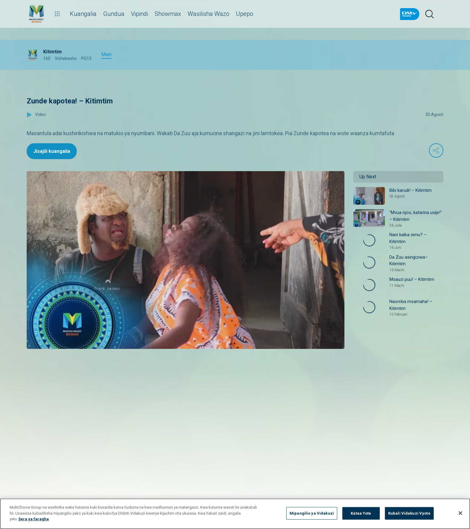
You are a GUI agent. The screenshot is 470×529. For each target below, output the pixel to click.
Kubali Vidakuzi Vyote (409, 513)
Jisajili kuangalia (51, 151)
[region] (235, 513)
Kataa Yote (361, 513)
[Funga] (460, 513)
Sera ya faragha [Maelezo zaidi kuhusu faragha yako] (33, 519)
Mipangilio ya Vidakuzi (312, 513)
